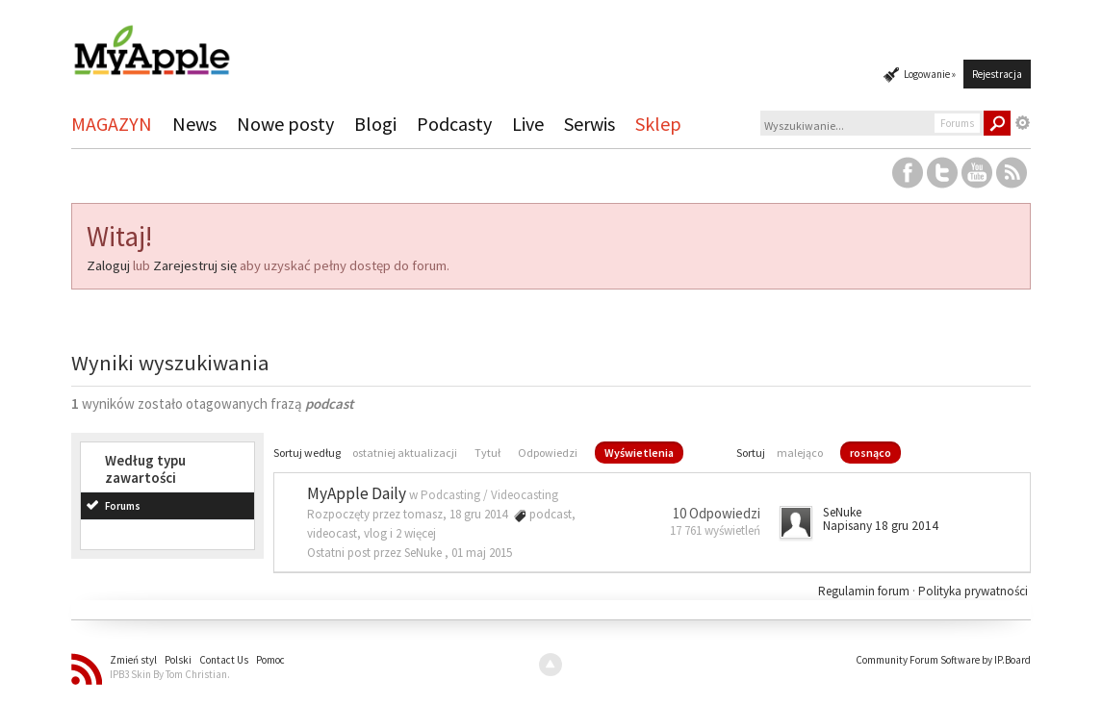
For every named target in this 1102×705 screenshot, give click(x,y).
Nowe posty (285, 124)
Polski (178, 660)
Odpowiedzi (547, 452)
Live (528, 124)
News (194, 124)
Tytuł (487, 452)
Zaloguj (108, 265)
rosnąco (870, 452)
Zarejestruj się (195, 265)
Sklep (658, 124)
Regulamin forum (865, 591)
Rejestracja (997, 74)
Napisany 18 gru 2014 (880, 525)
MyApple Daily (356, 493)
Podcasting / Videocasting (489, 495)
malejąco (800, 452)
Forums (123, 506)
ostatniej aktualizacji (404, 452)
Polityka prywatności (973, 591)
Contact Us (223, 660)
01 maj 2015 (481, 552)
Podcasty (454, 124)
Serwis (589, 124)
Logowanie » (930, 74)
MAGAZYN (111, 124)
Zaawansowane (1023, 123)
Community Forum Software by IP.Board (943, 660)
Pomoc (270, 660)
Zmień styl (133, 660)
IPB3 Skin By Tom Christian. (170, 674)
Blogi (375, 124)
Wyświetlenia (639, 452)
